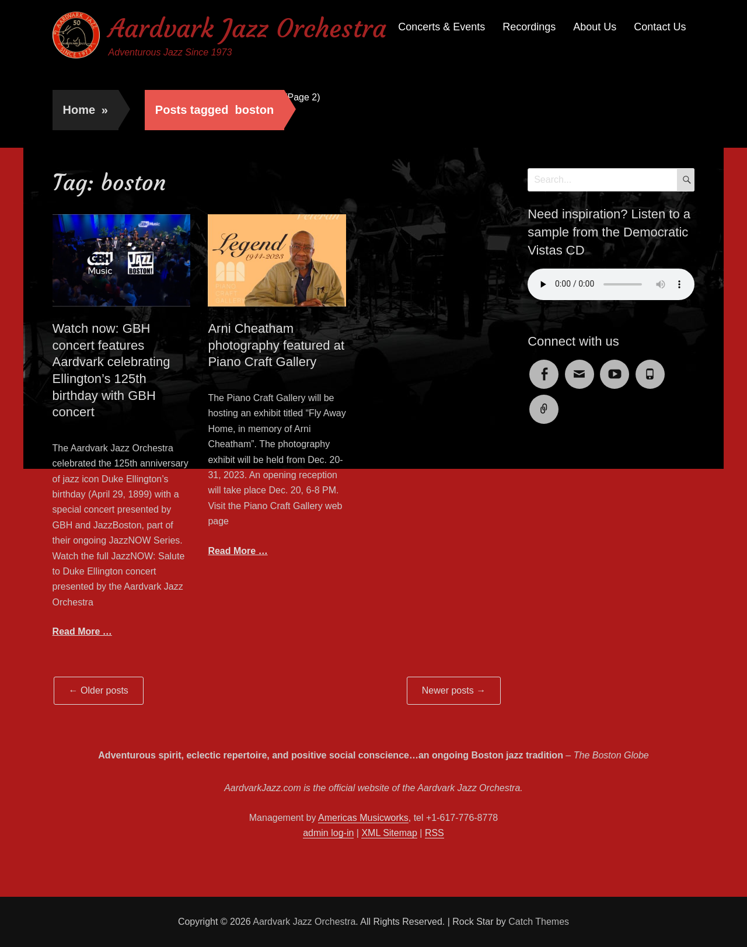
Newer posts (454, 690)
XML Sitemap (389, 833)
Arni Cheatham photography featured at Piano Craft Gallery (276, 345)
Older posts (98, 690)
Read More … (82, 631)
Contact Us (660, 27)
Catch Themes (538, 922)
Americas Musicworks (363, 818)
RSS (434, 833)
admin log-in (328, 833)
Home (85, 109)
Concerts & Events (441, 27)
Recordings (529, 27)
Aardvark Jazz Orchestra (247, 28)
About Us (594, 27)
